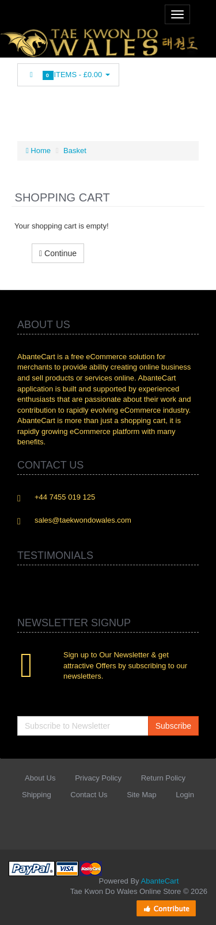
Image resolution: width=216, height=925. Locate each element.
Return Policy (163, 778)
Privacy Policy (98, 778)
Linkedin (69, 106)
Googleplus (113, 106)
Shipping (36, 794)
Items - (68, 75)
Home (38, 150)
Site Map (141, 794)
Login (185, 794)
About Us (40, 778)
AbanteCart (160, 881)
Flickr (156, 106)
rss (91, 106)
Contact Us (88, 794)
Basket (74, 150)
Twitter (47, 106)
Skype (134, 106)
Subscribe (173, 725)
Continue (58, 253)
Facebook (26, 106)
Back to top (196, 907)
